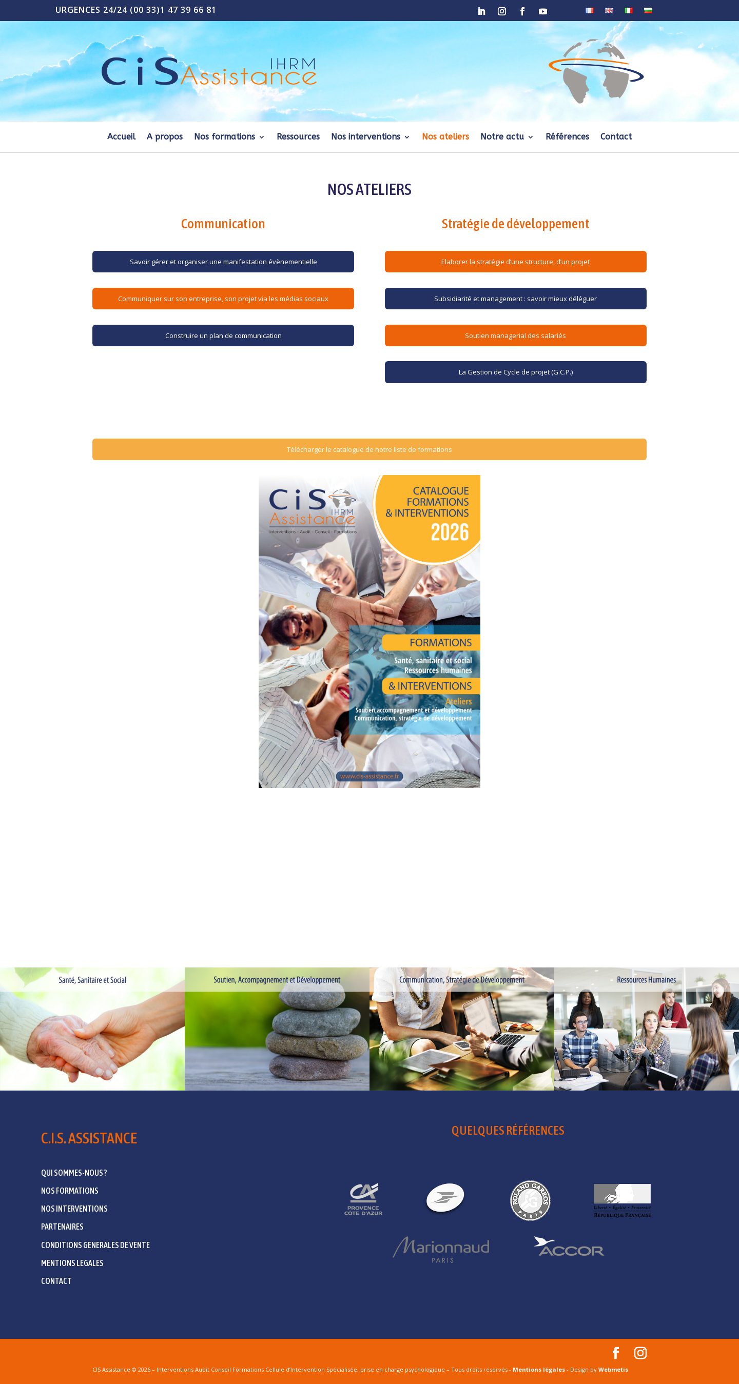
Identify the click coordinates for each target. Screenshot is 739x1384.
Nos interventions (365, 137)
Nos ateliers (445, 137)
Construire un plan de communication (223, 335)
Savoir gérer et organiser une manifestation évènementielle (223, 261)
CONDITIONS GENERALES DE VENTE (95, 1245)
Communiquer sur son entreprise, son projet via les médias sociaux (223, 298)
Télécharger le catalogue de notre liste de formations (369, 449)
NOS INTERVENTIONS (74, 1208)
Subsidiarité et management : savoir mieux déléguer (515, 298)
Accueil (121, 137)
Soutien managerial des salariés (515, 335)
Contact (616, 137)
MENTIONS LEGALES (72, 1263)
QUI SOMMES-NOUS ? (74, 1172)
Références (567, 137)
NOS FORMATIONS (70, 1190)
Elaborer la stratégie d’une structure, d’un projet (515, 261)
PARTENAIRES (62, 1226)
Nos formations (224, 137)
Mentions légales (539, 1369)
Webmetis (613, 1369)
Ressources (298, 137)
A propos (165, 137)
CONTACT (56, 1281)
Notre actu (502, 137)
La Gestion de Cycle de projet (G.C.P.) (516, 372)
